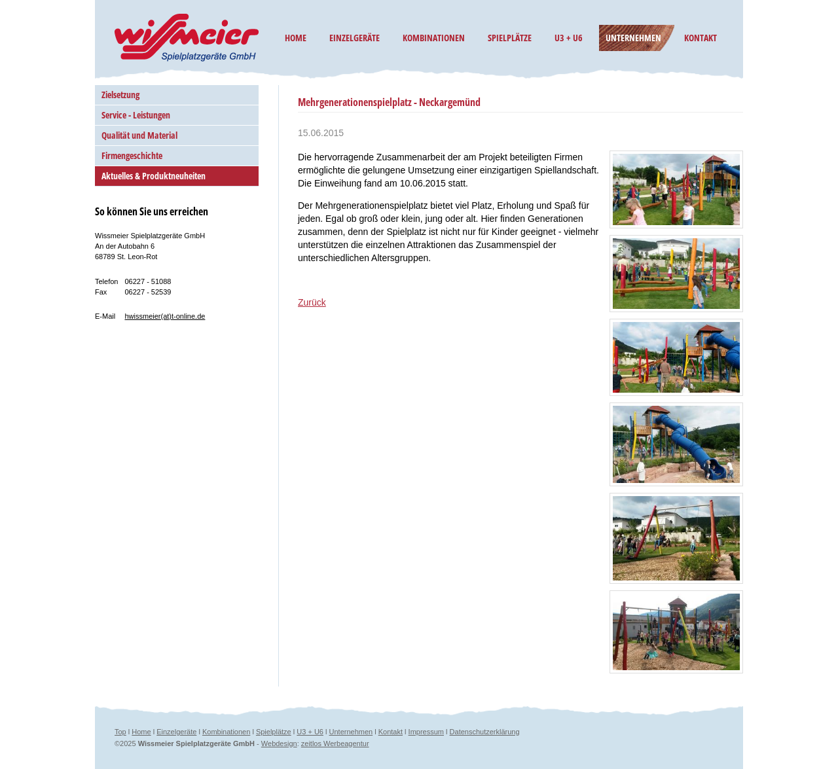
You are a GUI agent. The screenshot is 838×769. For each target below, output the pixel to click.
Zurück (312, 302)
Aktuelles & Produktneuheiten (153, 176)
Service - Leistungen (135, 115)
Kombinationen (226, 732)
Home (141, 732)
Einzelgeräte (176, 732)
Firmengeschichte (131, 155)
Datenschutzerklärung (485, 732)
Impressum (426, 732)
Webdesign (279, 743)
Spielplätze (273, 732)
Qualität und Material (139, 135)
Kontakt (390, 732)
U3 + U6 (310, 732)
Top (120, 732)
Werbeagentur (346, 743)
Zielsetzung (120, 94)
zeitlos (312, 743)
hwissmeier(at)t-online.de (164, 316)
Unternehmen (351, 732)
